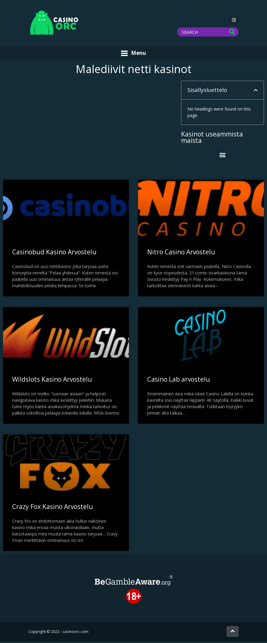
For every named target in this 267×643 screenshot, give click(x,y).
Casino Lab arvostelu (178, 380)
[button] (256, 92)
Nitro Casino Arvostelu (181, 253)
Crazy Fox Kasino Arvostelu (52, 508)
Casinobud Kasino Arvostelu (54, 253)
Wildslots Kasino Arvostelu (52, 380)
